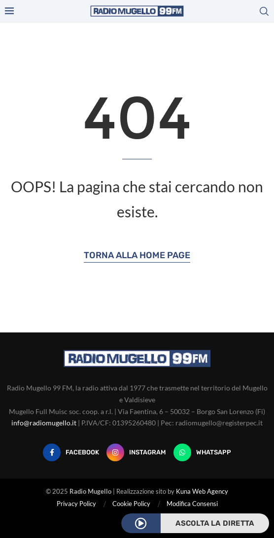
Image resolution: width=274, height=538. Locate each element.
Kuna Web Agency (202, 491)
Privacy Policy (76, 504)
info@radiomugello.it (43, 422)
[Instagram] (136, 452)
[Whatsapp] (202, 452)
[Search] (264, 11)
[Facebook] (71, 452)
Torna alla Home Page (137, 255)
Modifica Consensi (192, 504)
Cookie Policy (131, 504)
